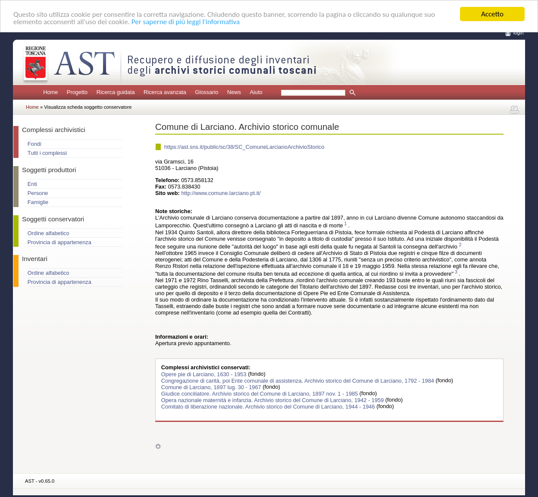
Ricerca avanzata (165, 92)
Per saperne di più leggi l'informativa (185, 21)
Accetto (492, 14)
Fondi (34, 144)
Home (50, 92)
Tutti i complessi (47, 153)
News (234, 92)
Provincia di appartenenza (59, 242)
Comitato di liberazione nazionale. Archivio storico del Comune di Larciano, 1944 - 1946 (268, 406)
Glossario (206, 92)
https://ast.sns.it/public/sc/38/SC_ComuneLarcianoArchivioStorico (244, 147)
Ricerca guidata (116, 92)
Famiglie (38, 202)
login (518, 32)
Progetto (77, 92)
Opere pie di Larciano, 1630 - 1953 (204, 374)
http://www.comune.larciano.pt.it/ (220, 193)
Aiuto (256, 92)
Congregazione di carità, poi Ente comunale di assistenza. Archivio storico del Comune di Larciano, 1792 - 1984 (298, 380)
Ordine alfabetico (48, 233)
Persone (38, 193)
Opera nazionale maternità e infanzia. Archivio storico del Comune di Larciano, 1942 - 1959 (273, 399)
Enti (32, 184)
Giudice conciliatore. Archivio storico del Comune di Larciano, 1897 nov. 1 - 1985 (260, 393)
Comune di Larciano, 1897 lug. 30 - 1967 (212, 387)
